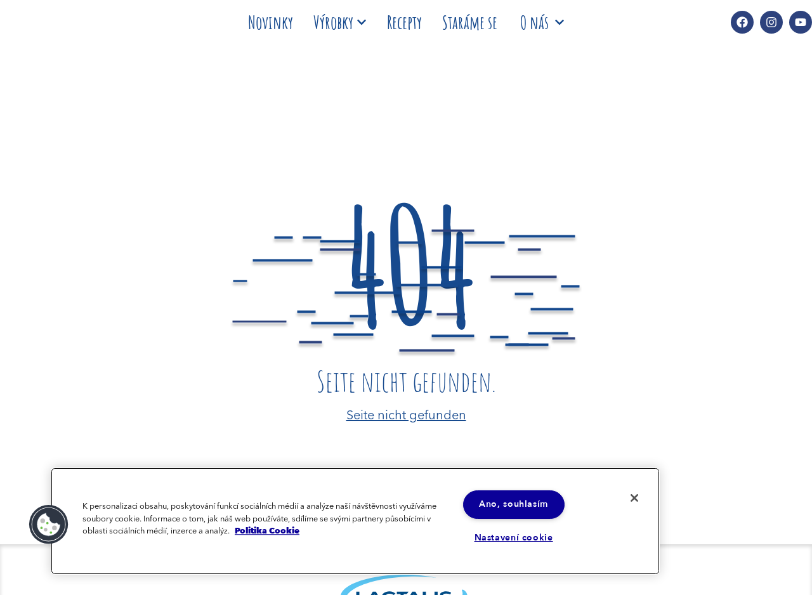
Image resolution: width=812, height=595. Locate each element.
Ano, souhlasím (514, 504)
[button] (49, 524)
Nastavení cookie (514, 538)
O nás (542, 22)
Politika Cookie (267, 530)
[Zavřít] (633, 498)
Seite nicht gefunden (406, 413)
